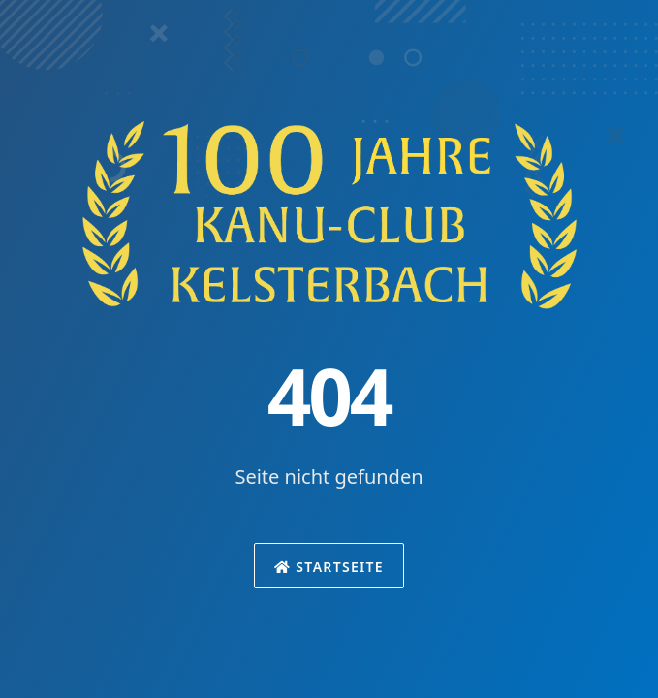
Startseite (329, 566)
